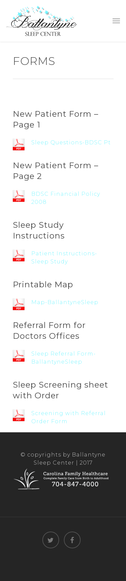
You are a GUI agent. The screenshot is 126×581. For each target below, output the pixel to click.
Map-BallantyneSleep (64, 302)
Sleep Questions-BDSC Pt (71, 142)
